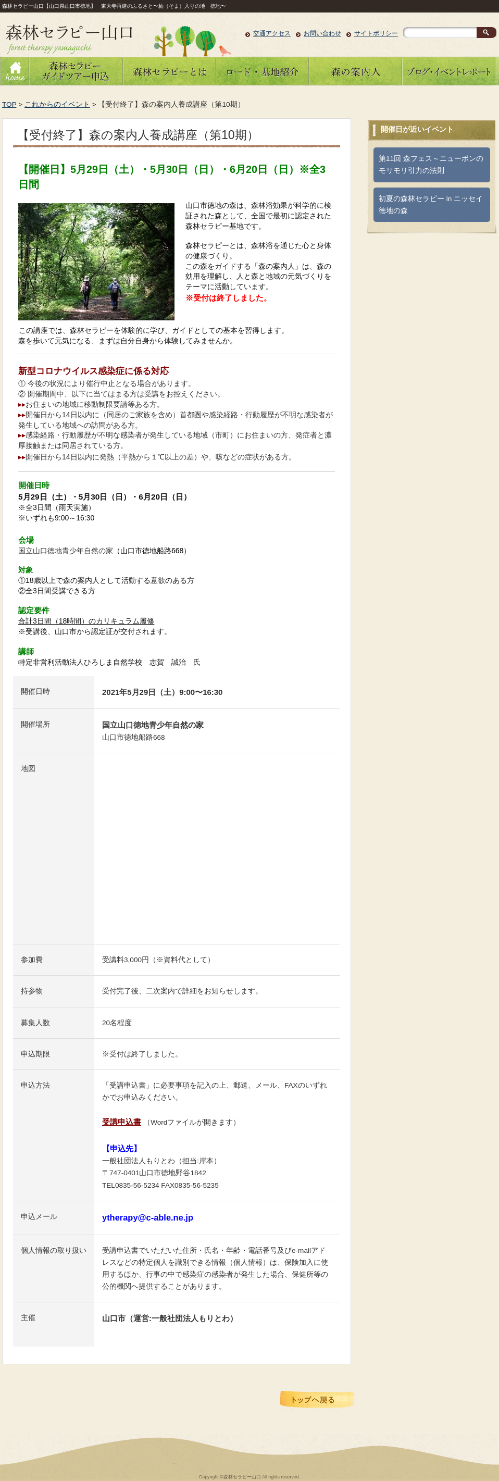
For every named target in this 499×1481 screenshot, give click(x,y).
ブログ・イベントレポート (449, 71)
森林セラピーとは (169, 71)
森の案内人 (355, 71)
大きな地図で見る (131, 928)
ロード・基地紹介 (262, 71)
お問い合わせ (322, 33)
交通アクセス (272, 33)
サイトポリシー (376, 33)
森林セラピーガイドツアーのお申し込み (75, 71)
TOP (9, 104)
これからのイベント (57, 104)
